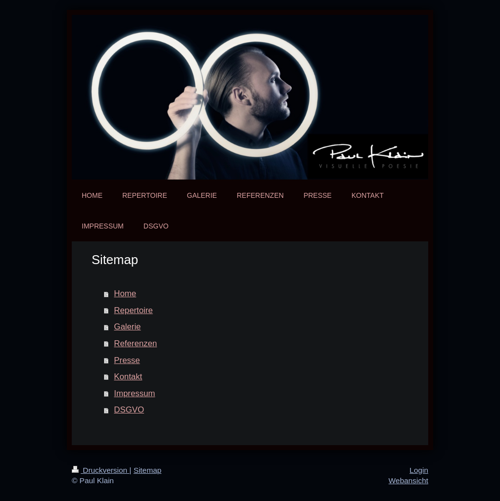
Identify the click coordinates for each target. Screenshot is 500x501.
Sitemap (147, 470)
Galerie (127, 326)
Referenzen (135, 343)
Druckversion (100, 470)
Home (125, 293)
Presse (127, 360)
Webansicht (408, 480)
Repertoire (133, 310)
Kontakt (128, 376)
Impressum (134, 393)
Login (418, 470)
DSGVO (129, 409)
